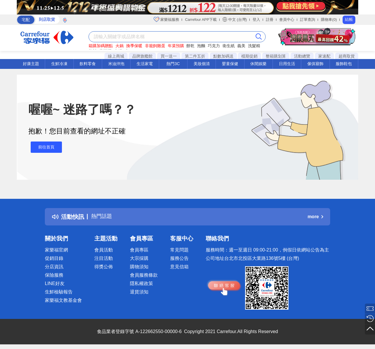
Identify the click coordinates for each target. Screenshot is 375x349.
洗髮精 (254, 45)
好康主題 (31, 63)
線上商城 (116, 56)
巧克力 (214, 45)
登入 (256, 19)
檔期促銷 (249, 56)
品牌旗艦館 (142, 56)
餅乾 (190, 45)
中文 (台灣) (235, 19)
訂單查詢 (307, 19)
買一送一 (169, 56)
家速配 (324, 56)
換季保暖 (134, 45)
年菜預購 (176, 45)
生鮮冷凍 (59, 63)
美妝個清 (202, 63)
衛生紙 (229, 45)
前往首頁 (44, 147)
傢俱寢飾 (315, 63)
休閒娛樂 (258, 63)
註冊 (269, 19)
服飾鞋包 (344, 63)
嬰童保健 (230, 63)
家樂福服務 (166, 19)
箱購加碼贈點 (101, 45)
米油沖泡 (116, 63)
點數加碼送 (223, 56)
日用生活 (287, 63)
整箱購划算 (276, 56)
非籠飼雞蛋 (155, 45)
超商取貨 (347, 56)
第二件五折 (195, 56)
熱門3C (173, 63)
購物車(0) (329, 19)
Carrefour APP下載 (201, 19)
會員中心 (286, 19)
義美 (241, 45)
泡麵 (201, 45)
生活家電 (145, 63)
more (315, 216)
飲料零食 (88, 63)
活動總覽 (302, 56)
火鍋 (119, 45)
